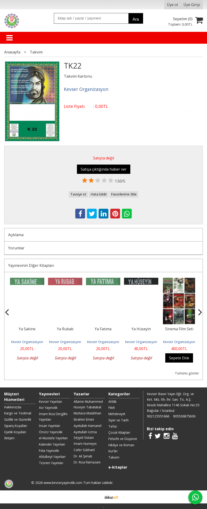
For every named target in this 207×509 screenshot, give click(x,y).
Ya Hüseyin (141, 328)
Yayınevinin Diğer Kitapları (31, 265)
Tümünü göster (187, 373)
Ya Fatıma (103, 328)
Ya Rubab (65, 328)
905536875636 (184, 416)
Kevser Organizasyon (27, 342)
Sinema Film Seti (179, 328)
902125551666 (158, 416)
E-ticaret (96, 496)
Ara (136, 19)
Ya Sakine (27, 328)
